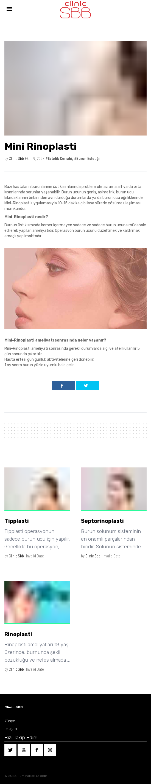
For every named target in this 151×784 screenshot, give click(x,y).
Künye (9, 721)
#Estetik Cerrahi (59, 158)
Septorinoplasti (102, 521)
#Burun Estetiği (87, 158)
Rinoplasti (18, 634)
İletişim (10, 728)
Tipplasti (16, 521)
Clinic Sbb (16, 158)
